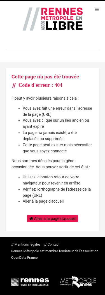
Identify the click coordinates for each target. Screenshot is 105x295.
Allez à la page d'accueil (52, 218)
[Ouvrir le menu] (96, 9)
